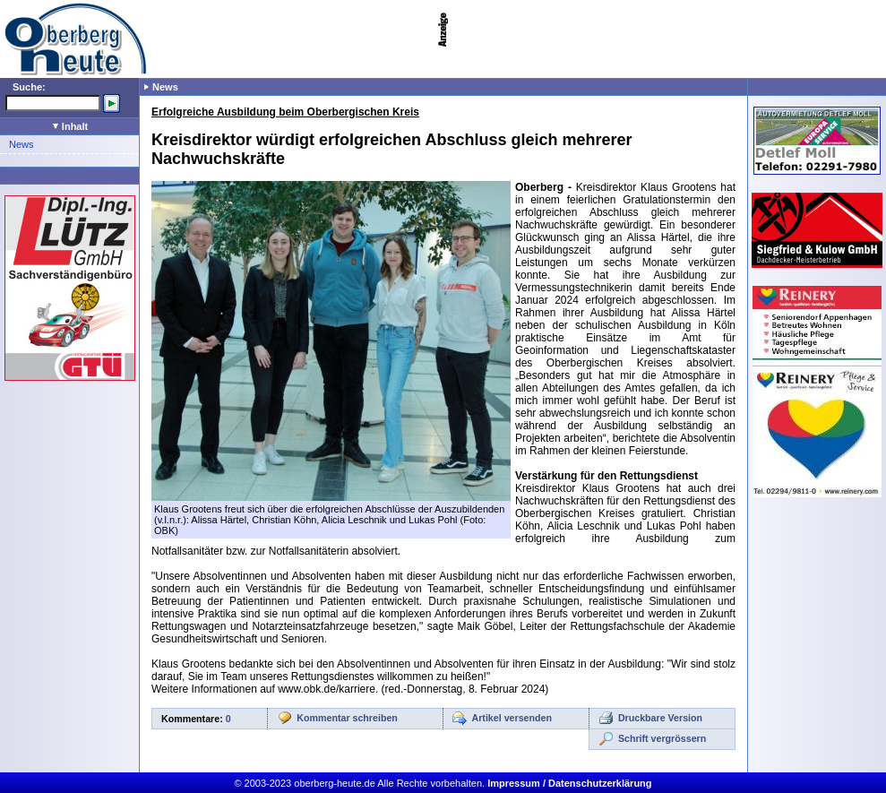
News (21, 144)
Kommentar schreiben (347, 717)
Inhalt (70, 126)
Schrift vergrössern (662, 738)
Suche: (29, 87)
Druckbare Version (660, 717)
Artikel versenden (512, 717)
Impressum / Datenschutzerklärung (569, 783)
